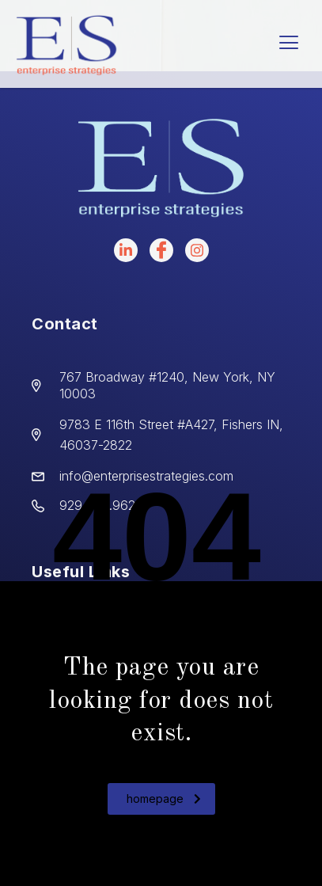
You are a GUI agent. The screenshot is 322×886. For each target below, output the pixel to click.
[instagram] (197, 250)
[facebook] (161, 250)
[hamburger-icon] (288, 44)
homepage (164, 798)
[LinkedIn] (126, 250)
